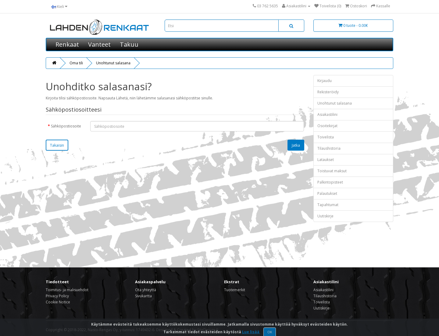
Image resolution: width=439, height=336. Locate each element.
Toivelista (325, 137)
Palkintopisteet (330, 182)
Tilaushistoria (329, 148)
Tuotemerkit (234, 289)
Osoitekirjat (327, 125)
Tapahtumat (327, 204)
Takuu (129, 44)
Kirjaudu (324, 80)
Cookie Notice (58, 302)
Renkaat (67, 44)
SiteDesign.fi (207, 329)
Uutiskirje (325, 216)
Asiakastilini (327, 114)
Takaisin (57, 145)
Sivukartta (143, 295)
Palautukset (327, 193)
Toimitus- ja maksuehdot (67, 289)
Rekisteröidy (328, 92)
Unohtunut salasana (113, 63)
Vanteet (99, 44)
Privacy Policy (57, 295)
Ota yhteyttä (145, 289)
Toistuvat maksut (332, 170)
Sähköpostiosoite (66, 126)
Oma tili (76, 63)
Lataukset (325, 159)
